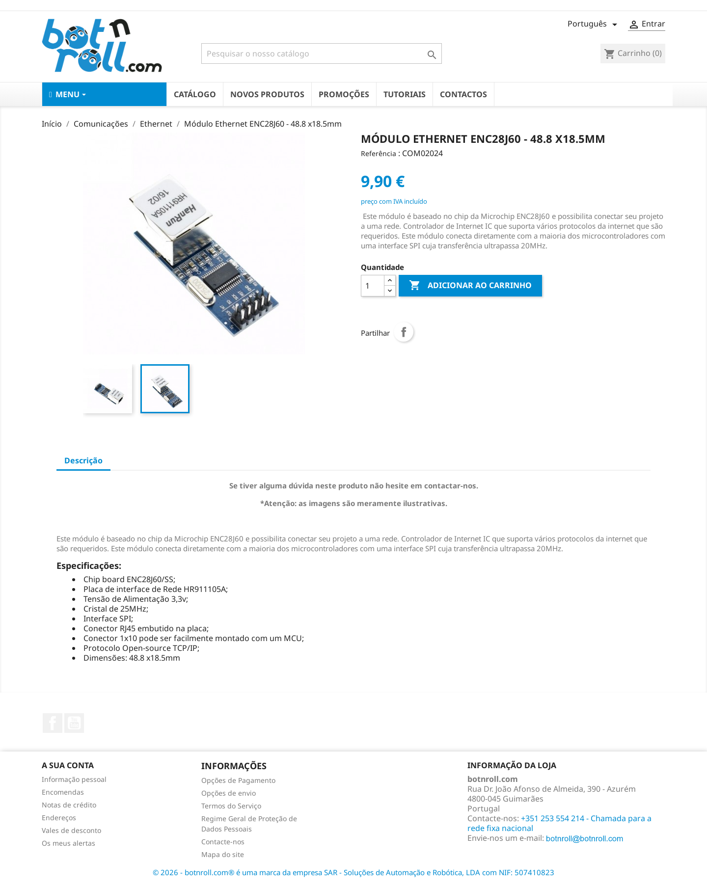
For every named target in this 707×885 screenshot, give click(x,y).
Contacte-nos (223, 841)
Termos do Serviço (231, 805)
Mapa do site (222, 854)
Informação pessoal (74, 779)
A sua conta (68, 765)
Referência (378, 153)
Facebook (52, 723)
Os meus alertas (68, 843)
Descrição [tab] (83, 460)
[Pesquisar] (321, 53)
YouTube (74, 723)
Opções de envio (228, 793)
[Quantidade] (372, 285)
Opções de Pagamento (238, 780)
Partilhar (403, 332)
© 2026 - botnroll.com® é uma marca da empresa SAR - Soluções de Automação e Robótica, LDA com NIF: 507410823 (353, 872)
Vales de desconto (71, 830)
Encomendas (63, 792)
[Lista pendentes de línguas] (594, 24)
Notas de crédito (69, 804)
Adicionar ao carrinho (470, 285)
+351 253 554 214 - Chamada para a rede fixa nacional (559, 823)
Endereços (59, 817)
